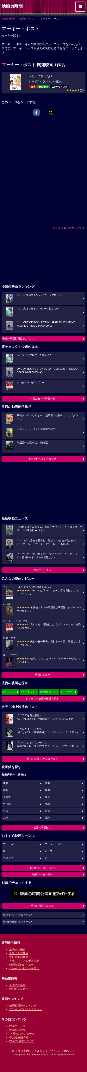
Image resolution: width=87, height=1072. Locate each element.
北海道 (7, 797)
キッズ (49, 851)
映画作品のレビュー (21, 964)
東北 (47, 797)
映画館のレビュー (20, 988)
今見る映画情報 (18, 1037)
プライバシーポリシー (61, 1050)
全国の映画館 (17, 985)
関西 (5, 790)
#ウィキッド (28, 692)
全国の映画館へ (42, 827)
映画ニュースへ (42, 570)
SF (4, 851)
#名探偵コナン (48, 692)
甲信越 (7, 804)
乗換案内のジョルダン (31, 1050)
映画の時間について (42, 905)
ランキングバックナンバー (25, 1009)
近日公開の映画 (18, 956)
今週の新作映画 (18, 953)
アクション (9, 844)
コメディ (8, 858)
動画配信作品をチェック (42, 458)
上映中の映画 (17, 949)
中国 (5, 811)
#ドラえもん (9, 692)
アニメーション (54, 844)
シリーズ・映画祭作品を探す (42, 698)
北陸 (47, 804)
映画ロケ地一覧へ (42, 874)
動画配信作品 (17, 1029)
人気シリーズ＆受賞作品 (24, 960)
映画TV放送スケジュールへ (42, 758)
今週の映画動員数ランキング (18, 338)
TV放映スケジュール (21, 1033)
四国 (47, 811)
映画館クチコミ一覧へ (42, 867)
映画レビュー (42, 674)
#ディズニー (67, 692)
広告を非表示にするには (68, 228)
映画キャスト (27, 18)
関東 (47, 783)
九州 (5, 817)
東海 (47, 790)
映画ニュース (17, 1026)
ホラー (49, 858)
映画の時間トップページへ (18, 921)
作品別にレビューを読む (24, 968)
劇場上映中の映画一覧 (42, 398)
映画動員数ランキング (22, 1005)
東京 (5, 783)
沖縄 (47, 817)
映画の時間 (8, 18)
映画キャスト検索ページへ (18, 915)
